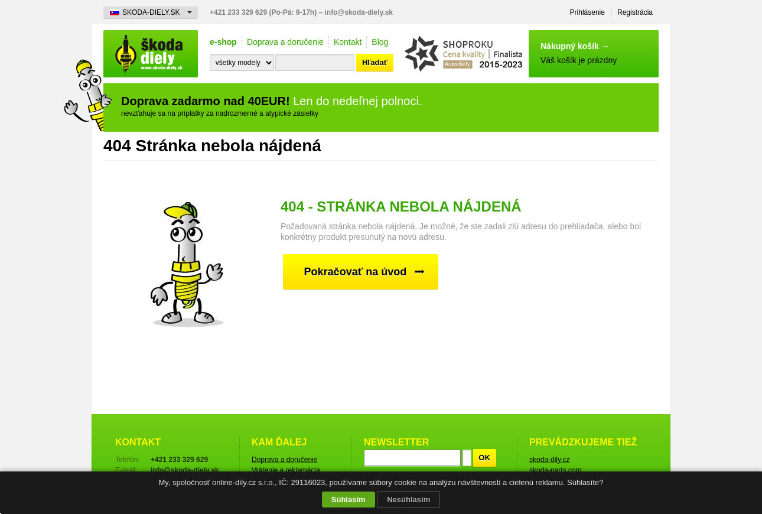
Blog (380, 42)
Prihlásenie (587, 12)
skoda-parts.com (555, 470)
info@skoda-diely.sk (359, 12)
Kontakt (348, 42)
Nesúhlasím (408, 499)
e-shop (223, 42)
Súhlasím (348, 499)
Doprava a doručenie (285, 42)
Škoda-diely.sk (150, 53)
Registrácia (635, 12)
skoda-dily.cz (549, 460)
